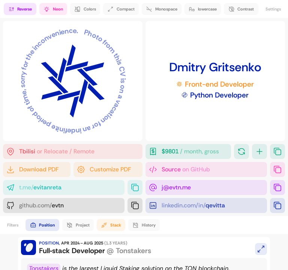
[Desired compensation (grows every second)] (188, 151)
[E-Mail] (206, 187)
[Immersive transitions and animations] (53, 9)
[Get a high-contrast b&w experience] (241, 9)
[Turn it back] (241, 151)
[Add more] (259, 151)
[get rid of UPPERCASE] (202, 9)
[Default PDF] (36, 169)
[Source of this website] (206, 169)
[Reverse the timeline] (20, 9)
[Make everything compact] (121, 9)
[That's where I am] (72, 151)
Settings (273, 9)
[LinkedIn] (206, 205)
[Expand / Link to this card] (261, 249)
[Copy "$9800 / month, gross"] (277, 151)
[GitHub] (63, 205)
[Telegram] (63, 187)
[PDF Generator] (108, 169)
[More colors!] (85, 9)
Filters (12, 225)
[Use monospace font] (162, 9)
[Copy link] (277, 169)
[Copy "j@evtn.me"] (277, 187)
